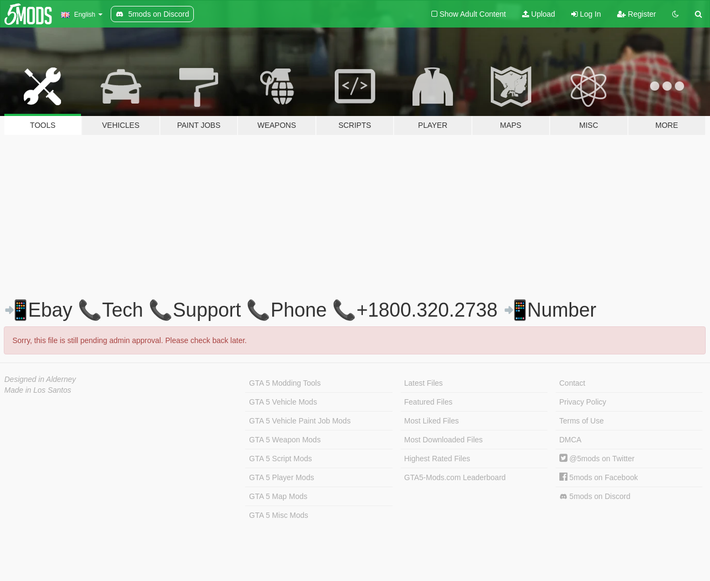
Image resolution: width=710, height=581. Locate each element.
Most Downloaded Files (443, 439)
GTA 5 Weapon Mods (285, 439)
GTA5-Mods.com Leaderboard (455, 477)
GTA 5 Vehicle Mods (283, 402)
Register (636, 14)
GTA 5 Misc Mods (278, 515)
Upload (538, 14)
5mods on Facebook (598, 477)
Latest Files (423, 383)
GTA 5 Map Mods (278, 496)
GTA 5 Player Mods (281, 477)
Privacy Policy (582, 402)
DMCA (570, 439)
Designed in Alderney (40, 379)
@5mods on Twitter (596, 458)
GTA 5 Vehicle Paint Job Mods (299, 420)
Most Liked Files (431, 420)
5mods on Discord (595, 496)
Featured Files (428, 402)
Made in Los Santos (37, 390)
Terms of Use (581, 420)
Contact (572, 383)
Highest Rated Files (437, 458)
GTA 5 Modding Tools (285, 383)
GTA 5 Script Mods (280, 458)
